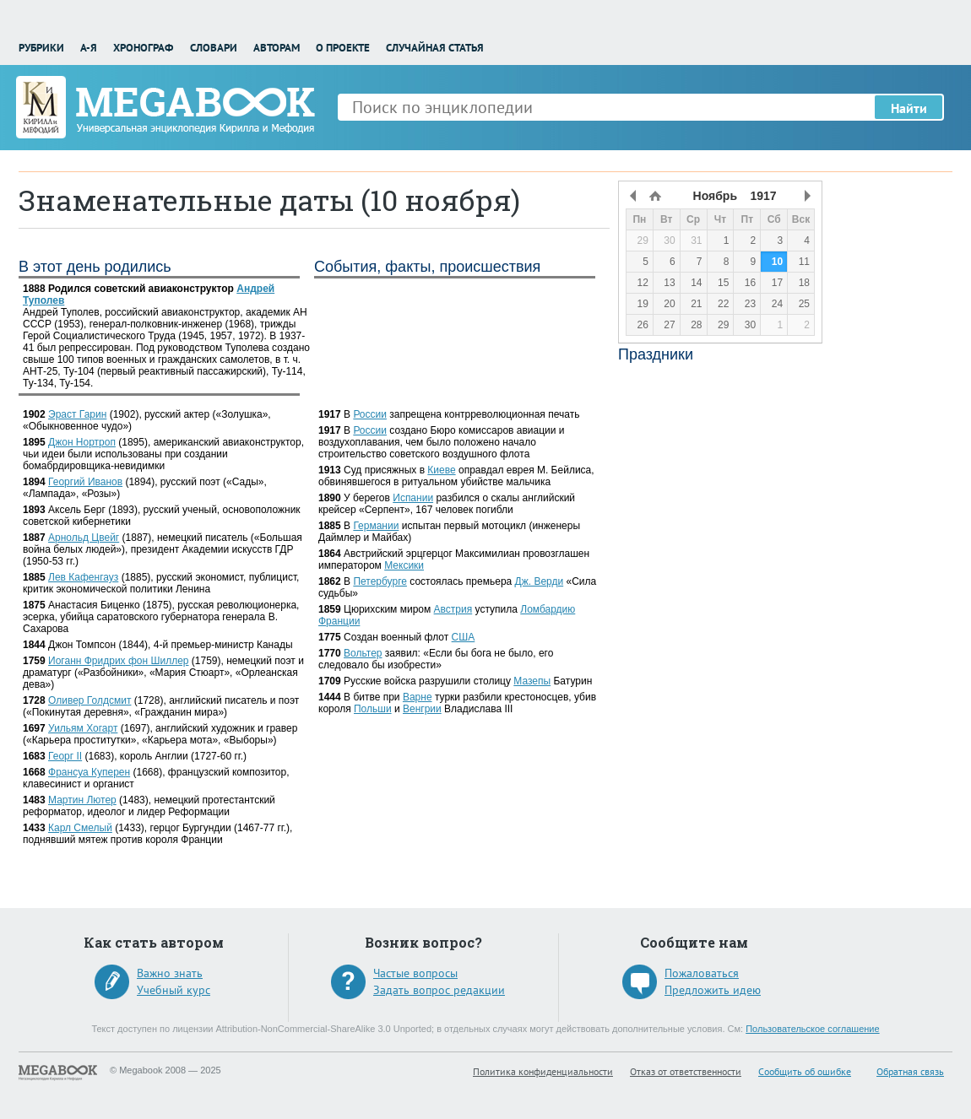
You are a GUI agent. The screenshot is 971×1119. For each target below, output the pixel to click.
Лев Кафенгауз (83, 577)
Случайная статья (435, 48)
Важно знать (170, 973)
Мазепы (532, 681)
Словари (213, 48)
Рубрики (41, 48)
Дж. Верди (539, 581)
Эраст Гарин (77, 414)
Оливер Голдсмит (89, 700)
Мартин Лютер (82, 800)
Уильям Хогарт (82, 728)
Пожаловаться (702, 973)
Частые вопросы (415, 973)
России (370, 414)
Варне (417, 697)
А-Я (88, 48)
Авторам (276, 48)
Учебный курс (173, 989)
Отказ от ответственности (685, 1071)
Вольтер (363, 653)
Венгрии (422, 709)
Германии (376, 526)
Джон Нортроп (82, 442)
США (463, 637)
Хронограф (143, 48)
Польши (373, 709)
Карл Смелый (80, 828)
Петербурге (380, 581)
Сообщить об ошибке (804, 1071)
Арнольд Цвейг (83, 537)
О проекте (343, 48)
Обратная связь (910, 1071)
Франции (339, 621)
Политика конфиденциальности (543, 1071)
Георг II (65, 756)
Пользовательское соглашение (812, 1029)
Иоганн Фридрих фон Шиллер (118, 661)
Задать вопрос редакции (439, 989)
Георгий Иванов (85, 482)
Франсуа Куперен (89, 772)
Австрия (453, 609)
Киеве (441, 470)
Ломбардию (547, 609)
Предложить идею (713, 989)
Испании (413, 498)
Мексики (404, 565)
